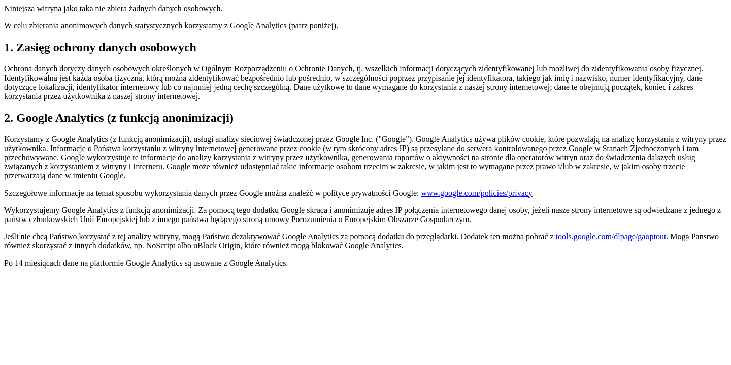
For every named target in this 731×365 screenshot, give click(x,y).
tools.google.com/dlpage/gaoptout (611, 236)
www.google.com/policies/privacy (476, 193)
